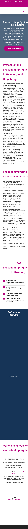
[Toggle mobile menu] (25, 11)
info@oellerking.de (18, 1)
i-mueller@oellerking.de (14, 499)
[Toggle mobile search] (23, 11)
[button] (14, 282)
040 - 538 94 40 (9, 1)
